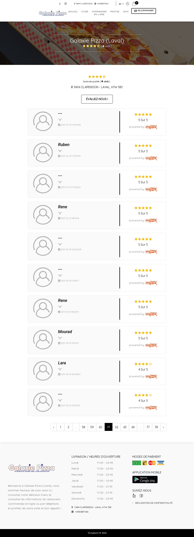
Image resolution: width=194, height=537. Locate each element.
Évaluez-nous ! (97, 99)
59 (92, 427)
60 (100, 427)
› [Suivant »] (163, 427)
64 (133, 427)
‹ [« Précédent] (53, 427)
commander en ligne (99, 13)
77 (148, 427)
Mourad (65, 331)
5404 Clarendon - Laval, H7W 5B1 (91, 507)
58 (83, 427)
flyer (85, 11)
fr (121, 4)
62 (116, 427)
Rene (62, 206)
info (126, 11)
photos (114, 11)
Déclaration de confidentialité (154, 502)
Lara (62, 363)
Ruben (64, 144)
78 (156, 427)
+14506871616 (80, 512)
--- (60, 113)
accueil (73, 11)
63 (124, 427)
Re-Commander (143, 10)
